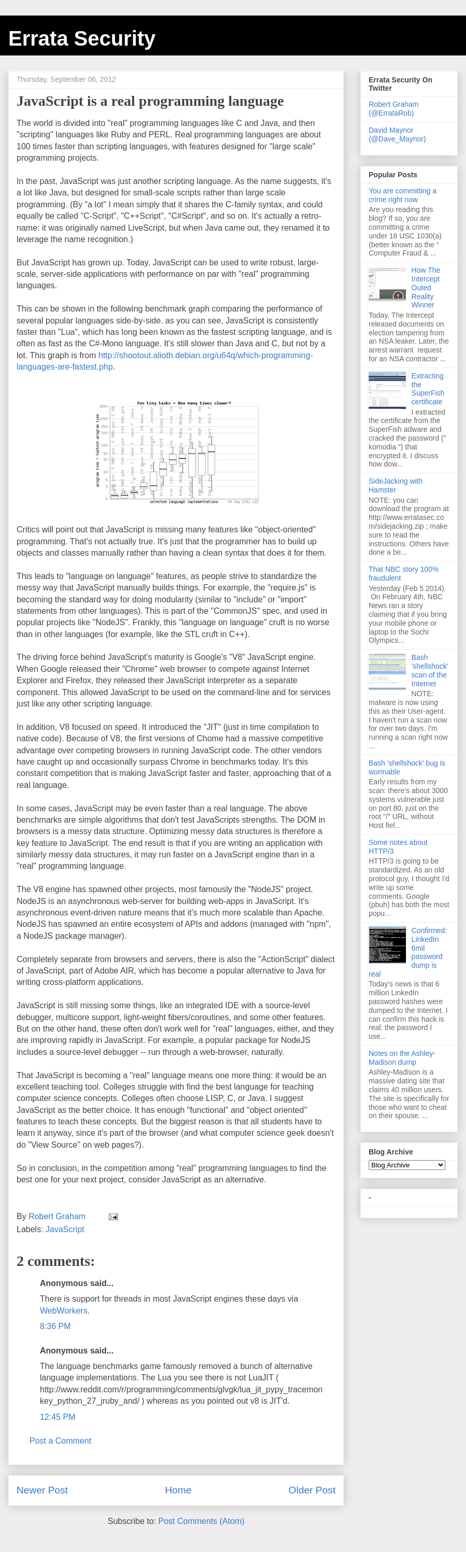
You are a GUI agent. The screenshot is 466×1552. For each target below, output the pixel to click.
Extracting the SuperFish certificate (428, 389)
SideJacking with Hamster (396, 485)
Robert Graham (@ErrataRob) (393, 108)
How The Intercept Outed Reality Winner (426, 287)
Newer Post (42, 1490)
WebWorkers (64, 1310)
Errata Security (82, 38)
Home (178, 1490)
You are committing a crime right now (402, 195)
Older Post (312, 1490)
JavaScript (65, 1229)
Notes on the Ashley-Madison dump (402, 1057)
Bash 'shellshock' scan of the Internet (430, 670)
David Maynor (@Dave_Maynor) (397, 134)
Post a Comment (60, 1440)
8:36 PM (55, 1326)
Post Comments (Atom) (201, 1521)
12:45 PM (57, 1417)
